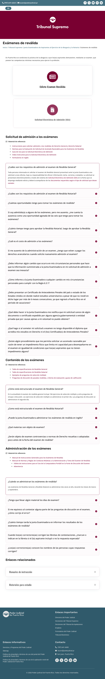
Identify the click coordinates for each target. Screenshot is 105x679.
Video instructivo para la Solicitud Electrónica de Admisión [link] (34, 155)
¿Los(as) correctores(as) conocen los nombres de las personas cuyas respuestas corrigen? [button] (46, 549)
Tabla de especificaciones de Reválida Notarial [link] (29, 372)
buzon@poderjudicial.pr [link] (28, 3)
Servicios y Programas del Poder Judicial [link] (17, 647)
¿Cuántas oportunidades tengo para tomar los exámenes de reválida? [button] (41, 203)
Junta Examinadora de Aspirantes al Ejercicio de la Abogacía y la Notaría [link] (51, 47)
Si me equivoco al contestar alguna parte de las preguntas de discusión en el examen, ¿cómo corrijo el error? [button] (49, 511)
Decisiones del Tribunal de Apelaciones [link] (69, 624)
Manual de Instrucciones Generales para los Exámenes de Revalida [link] (37, 458)
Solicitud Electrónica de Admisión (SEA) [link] (52, 119)
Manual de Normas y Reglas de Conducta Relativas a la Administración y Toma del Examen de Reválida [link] (51, 461)
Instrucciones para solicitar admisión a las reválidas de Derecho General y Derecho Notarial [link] (46, 146)
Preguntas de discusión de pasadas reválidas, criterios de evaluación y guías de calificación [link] (46, 378)
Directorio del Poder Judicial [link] (65, 617)
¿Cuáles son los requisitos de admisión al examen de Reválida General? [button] (42, 167)
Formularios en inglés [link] (20, 158)
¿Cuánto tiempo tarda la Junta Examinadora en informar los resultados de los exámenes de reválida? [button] (45, 524)
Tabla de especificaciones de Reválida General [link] (29, 369)
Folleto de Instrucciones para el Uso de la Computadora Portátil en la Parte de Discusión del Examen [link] (52, 463)
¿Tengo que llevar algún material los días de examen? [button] (33, 500)
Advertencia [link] (18, 466)
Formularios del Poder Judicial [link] (65, 631)
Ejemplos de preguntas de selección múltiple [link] (29, 375)
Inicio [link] (5, 47)
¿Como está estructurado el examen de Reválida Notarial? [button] (36, 408)
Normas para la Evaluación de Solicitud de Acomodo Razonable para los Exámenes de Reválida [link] (48, 149)
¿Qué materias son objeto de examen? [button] (26, 427)
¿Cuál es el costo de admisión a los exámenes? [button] (30, 241)
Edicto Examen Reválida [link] (52, 86)
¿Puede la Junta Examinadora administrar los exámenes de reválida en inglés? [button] (45, 417)
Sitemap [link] (6, 651)
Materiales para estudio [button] (20, 584)
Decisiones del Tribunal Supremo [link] (66, 621)
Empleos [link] (58, 628)
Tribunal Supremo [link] (15, 47)
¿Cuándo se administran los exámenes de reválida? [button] (32, 481)
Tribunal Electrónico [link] (62, 635)
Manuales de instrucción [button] (20, 572)
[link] (52, 77)
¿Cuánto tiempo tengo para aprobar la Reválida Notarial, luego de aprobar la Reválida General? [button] (49, 230)
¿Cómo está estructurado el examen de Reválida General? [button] (35, 389)
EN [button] (8, 8)
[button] (85, 2)
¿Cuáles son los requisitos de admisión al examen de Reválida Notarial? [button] (42, 193)
